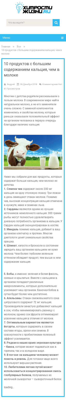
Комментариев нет (52, 84)
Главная (5, 46)
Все (19, 46)
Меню (6, 37)
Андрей (11, 84)
